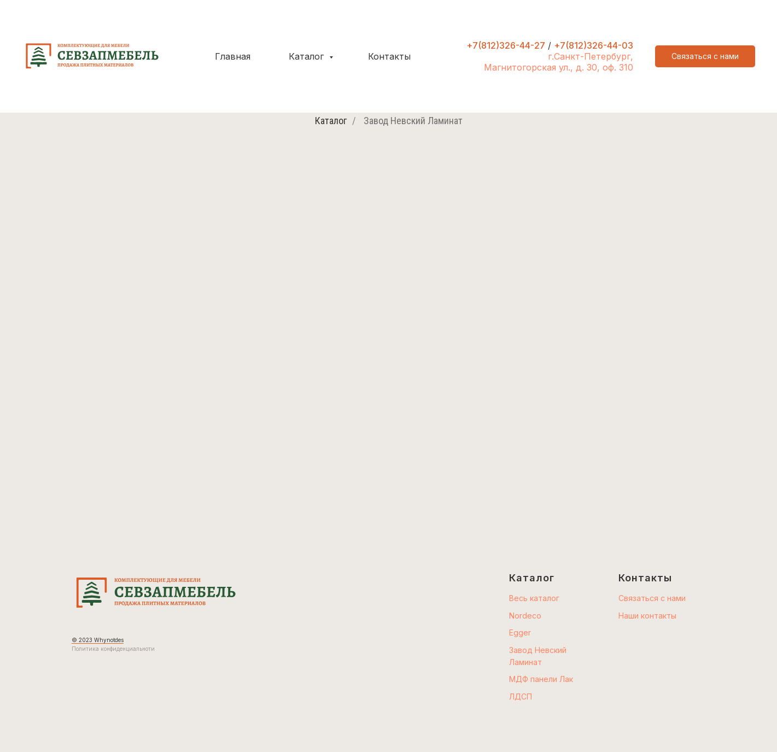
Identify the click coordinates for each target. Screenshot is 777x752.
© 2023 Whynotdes (98, 640)
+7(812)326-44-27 (505, 45)
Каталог (307, 56)
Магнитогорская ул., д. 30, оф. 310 (558, 67)
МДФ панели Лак (541, 679)
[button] (705, 56)
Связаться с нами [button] (652, 598)
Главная (232, 56)
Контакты (389, 56)
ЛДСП (520, 696)
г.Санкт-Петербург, (590, 56)
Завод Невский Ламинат (413, 120)
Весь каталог (534, 598)
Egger (520, 632)
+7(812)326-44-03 (593, 45)
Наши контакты (647, 615)
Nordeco (525, 615)
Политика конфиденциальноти (113, 648)
